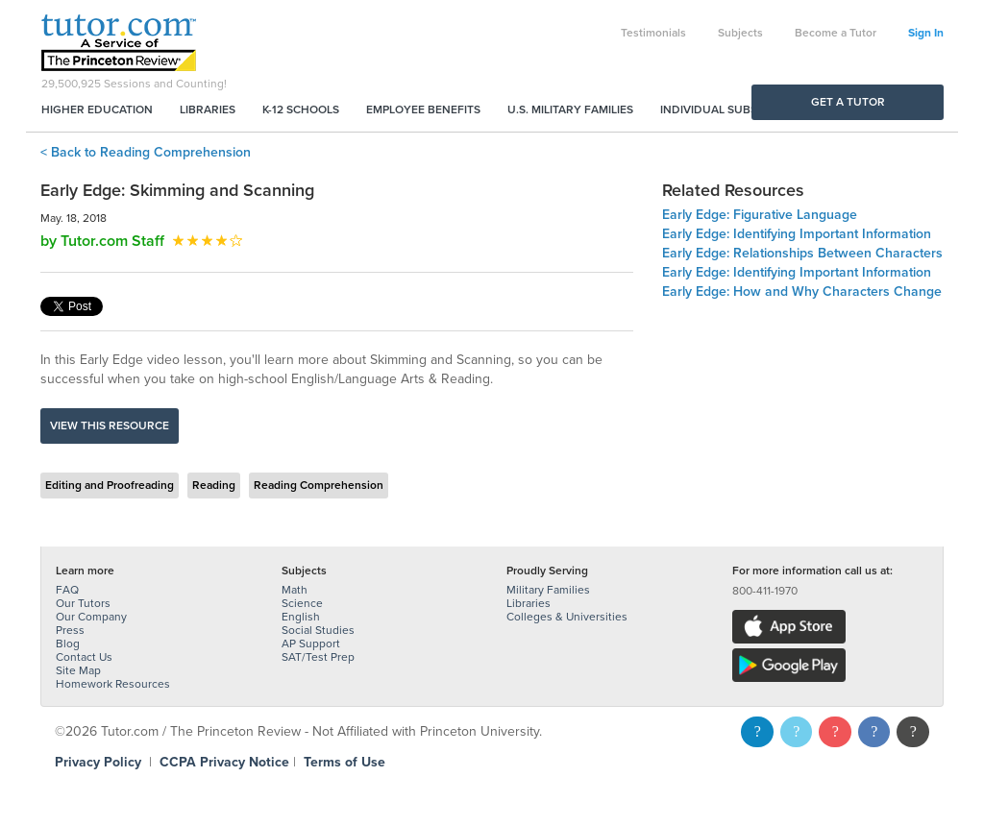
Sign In (926, 32)
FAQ (67, 589)
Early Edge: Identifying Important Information (796, 234)
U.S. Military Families (570, 109)
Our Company (91, 616)
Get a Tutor (848, 102)
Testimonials (653, 32)
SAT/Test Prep (318, 657)
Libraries (207, 109)
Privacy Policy (98, 762)
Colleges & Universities (566, 616)
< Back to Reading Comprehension (145, 152)
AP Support (311, 643)
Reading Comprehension (318, 485)
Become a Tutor (835, 32)
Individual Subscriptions (738, 109)
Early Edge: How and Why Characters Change (802, 291)
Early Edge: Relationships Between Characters (802, 253)
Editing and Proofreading (109, 485)
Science (302, 603)
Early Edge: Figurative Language (759, 214)
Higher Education (97, 109)
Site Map (78, 670)
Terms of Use (344, 762)
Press (70, 630)
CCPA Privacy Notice (224, 762)
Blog (68, 643)
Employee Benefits (423, 109)
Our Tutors (83, 603)
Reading (213, 485)
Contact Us (84, 657)
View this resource (109, 425)
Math (295, 589)
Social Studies (318, 630)
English (301, 616)
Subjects (740, 32)
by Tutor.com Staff (102, 241)
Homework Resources (113, 684)
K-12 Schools (300, 109)
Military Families (548, 589)
